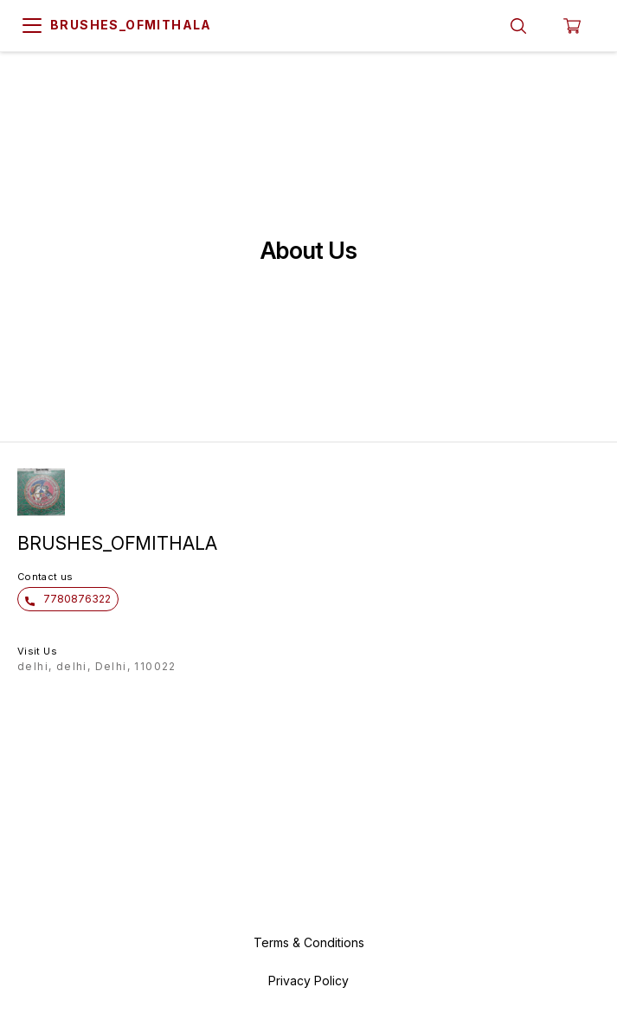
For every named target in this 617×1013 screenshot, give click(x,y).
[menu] (32, 25)
